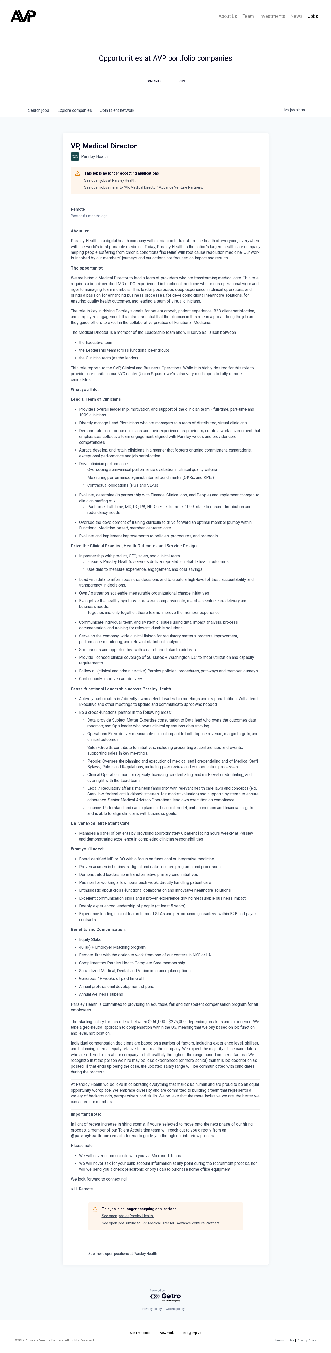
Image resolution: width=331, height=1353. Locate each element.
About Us (228, 16)
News (297, 16)
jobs (38, 110)
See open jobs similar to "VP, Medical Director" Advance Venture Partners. (143, 187)
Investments (272, 16)
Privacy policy (152, 1309)
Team (248, 16)
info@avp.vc (192, 1333)
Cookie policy (175, 1309)
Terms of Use (278, 1340)
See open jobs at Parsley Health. (110, 180)
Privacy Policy (300, 1340)
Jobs (313, 16)
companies (74, 110)
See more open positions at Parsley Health (122, 1254)
